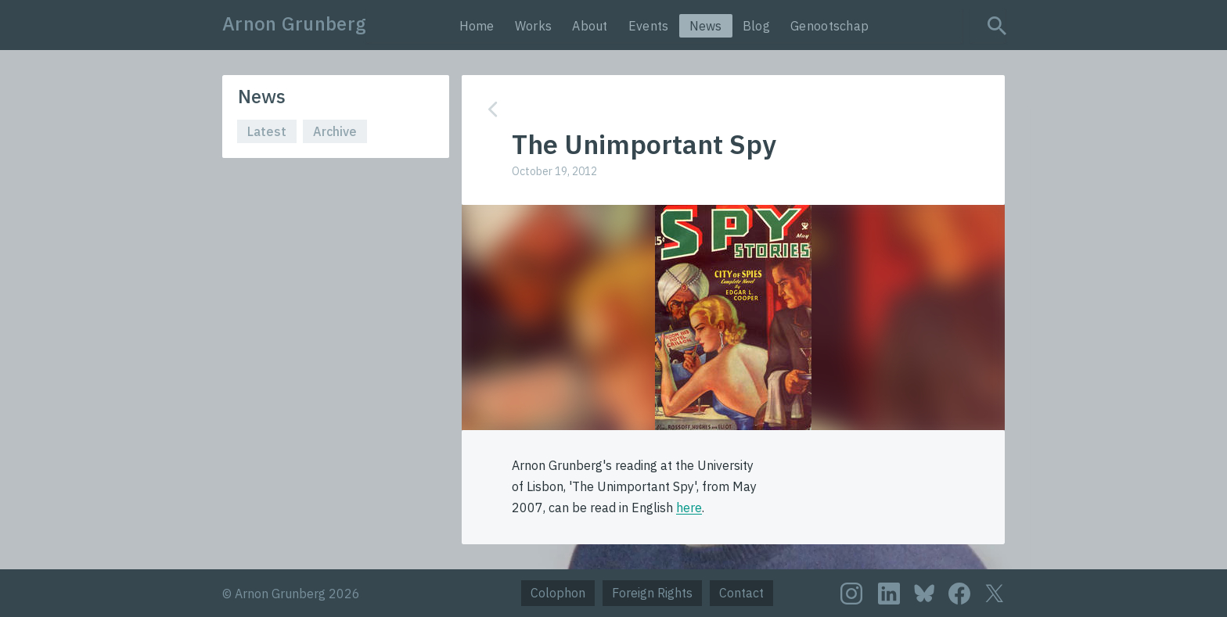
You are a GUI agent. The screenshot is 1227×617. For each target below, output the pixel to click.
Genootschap (829, 26)
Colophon (558, 593)
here (689, 507)
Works (533, 26)
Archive (335, 131)
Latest (266, 131)
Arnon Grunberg (294, 23)
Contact (741, 593)
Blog (756, 26)
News (705, 26)
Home (477, 26)
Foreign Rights (652, 593)
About (590, 26)
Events (648, 26)
